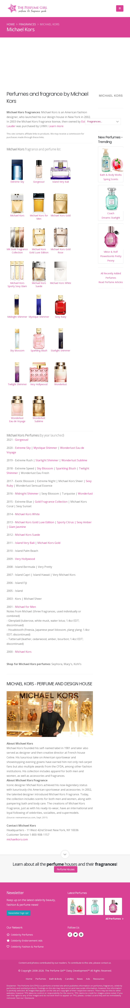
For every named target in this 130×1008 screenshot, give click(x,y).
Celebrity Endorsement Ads (28, 940)
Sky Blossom (45, 468)
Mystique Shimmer (45, 448)
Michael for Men (25, 607)
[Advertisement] (65, 62)
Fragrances (27, 24)
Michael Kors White (27, 514)
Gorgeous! (21, 440)
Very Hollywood (25, 559)
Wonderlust (85, 493)
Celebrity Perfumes (23, 934)
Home (11, 24)
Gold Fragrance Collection (51, 501)
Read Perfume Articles (111, 282)
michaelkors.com (17, 839)
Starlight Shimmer (47, 460)
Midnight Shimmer (27, 493)
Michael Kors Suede (27, 535)
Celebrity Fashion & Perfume (29, 946)
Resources (100, 978)
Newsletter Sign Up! (18, 912)
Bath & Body (55, 978)
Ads (89, 978)
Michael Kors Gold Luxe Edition (34, 522)
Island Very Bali (25, 543)
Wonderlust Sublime (74, 460)
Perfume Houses (66, 869)
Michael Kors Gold (48, 543)
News (81, 978)
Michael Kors (23, 652)
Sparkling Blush (66, 468)
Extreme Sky (23, 448)
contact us (106, 962)
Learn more (56, 126)
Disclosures (30, 998)
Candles (70, 978)
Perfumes (39, 978)
